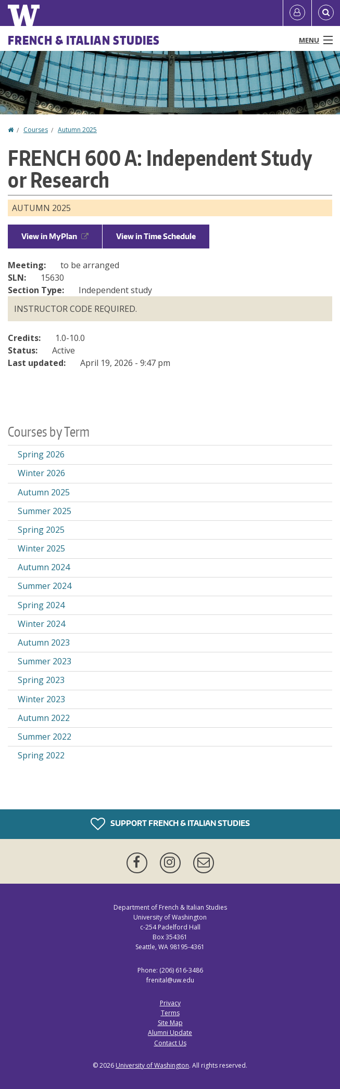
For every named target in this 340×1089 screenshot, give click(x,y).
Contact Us (170, 1043)
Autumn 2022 (44, 718)
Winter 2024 (41, 623)
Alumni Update (170, 1032)
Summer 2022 (44, 736)
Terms (170, 1012)
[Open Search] (326, 13)
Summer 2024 (44, 586)
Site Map (170, 1022)
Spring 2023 (41, 680)
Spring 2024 (41, 605)
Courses (35, 129)
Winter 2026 (41, 473)
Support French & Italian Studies (170, 824)
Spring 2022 (41, 755)
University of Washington (152, 1065)
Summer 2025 (44, 511)
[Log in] (297, 13)
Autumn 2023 (44, 642)
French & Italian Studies (84, 40)
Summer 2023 (44, 661)
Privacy (170, 1003)
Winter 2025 (41, 548)
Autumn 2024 (44, 567)
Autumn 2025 (77, 129)
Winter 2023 (41, 699)
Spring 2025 (41, 529)
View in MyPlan (55, 236)
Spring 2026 (41, 454)
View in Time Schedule (156, 236)
